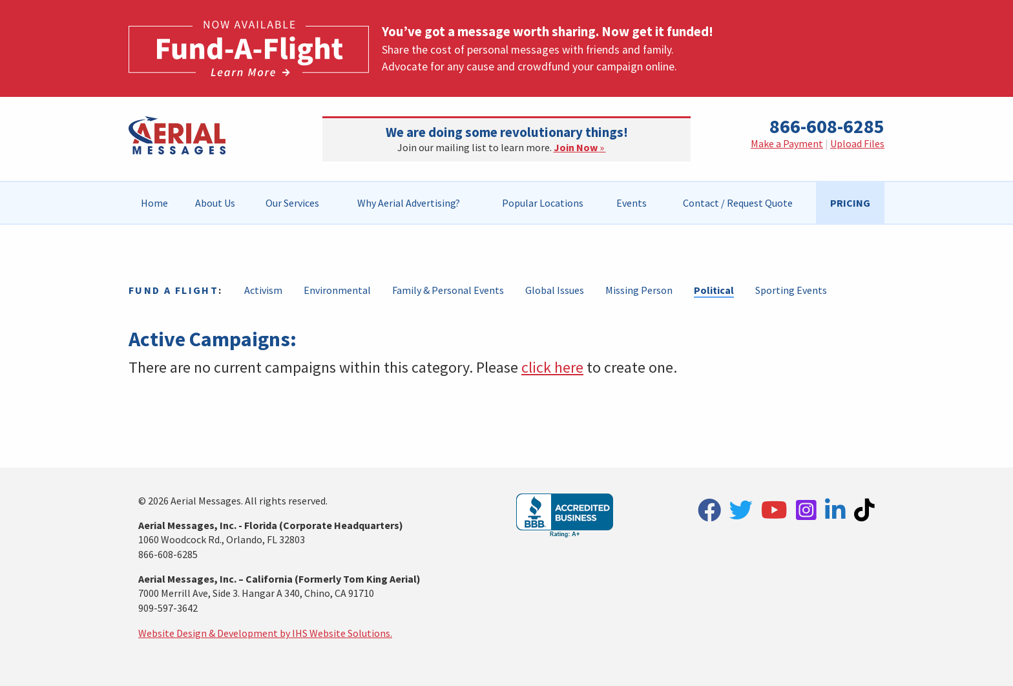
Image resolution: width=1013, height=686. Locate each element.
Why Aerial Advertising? (408, 202)
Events (631, 202)
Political (714, 290)
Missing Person (639, 290)
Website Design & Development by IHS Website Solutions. (265, 633)
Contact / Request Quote (738, 202)
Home (154, 202)
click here (552, 367)
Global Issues (554, 290)
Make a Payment (787, 143)
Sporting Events (791, 290)
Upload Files (857, 143)
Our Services (292, 202)
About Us (215, 202)
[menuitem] (155, 202)
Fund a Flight (173, 290)
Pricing (850, 202)
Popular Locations (542, 202)
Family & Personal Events (448, 290)
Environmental (337, 290)
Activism (263, 290)
